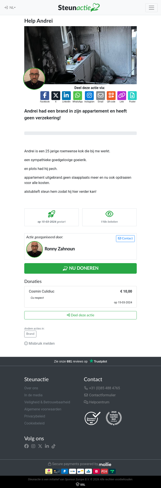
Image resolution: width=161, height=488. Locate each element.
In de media (33, 395)
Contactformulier (100, 395)
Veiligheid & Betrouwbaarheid (47, 402)
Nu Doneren (80, 268)
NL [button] (11, 7)
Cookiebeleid (34, 423)
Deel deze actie (80, 315)
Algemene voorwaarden (42, 409)
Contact (125, 238)
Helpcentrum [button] (96, 402)
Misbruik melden (39, 343)
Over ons (31, 388)
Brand (30, 333)
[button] (44, 97)
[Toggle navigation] (151, 7)
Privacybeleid (34, 416)
